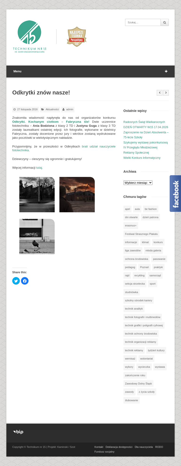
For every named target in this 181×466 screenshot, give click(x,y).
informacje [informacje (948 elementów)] (131, 242)
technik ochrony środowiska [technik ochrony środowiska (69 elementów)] (141, 333)
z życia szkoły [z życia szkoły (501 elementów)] (147, 391)
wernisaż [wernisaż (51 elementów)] (130, 358)
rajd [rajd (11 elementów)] (127, 275)
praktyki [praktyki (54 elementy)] (158, 267)
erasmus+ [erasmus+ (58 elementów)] (131, 225)
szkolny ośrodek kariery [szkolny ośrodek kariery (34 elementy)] (138, 300)
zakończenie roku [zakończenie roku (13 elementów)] (135, 375)
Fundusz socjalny (105, 451)
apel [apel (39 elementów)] (127, 209)
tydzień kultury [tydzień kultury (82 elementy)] (156, 350)
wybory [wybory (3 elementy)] (129, 366)
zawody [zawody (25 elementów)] (129, 391)
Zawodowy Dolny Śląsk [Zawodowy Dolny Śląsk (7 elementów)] (138, 383)
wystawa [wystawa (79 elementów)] (160, 366)
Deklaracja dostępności (119, 447)
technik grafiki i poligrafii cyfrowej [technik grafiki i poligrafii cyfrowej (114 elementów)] (144, 325)
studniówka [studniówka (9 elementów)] (131, 292)
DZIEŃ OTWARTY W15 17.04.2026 (145, 127)
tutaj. (39, 167)
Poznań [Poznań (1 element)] (144, 267)
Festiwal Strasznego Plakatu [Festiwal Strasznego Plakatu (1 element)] (141, 234)
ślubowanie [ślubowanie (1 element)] (131, 400)
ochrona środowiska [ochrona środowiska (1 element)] (136, 259)
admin (69, 109)
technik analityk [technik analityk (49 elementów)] (134, 308)
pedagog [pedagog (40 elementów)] (130, 267)
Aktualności (52, 109)
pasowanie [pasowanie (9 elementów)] (159, 259)
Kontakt (99, 447)
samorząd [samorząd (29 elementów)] (155, 275)
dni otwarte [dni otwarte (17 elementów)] (131, 217)
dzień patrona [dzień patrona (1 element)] (150, 217)
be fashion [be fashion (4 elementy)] (151, 209)
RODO (159, 447)
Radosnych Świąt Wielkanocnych (144, 122)
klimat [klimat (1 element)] (145, 242)
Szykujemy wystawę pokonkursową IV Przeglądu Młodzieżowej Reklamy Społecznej (145, 147)
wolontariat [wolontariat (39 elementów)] (146, 358)
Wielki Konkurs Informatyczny (141, 157)
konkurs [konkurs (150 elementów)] (158, 242)
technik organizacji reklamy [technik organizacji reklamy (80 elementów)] (140, 341)
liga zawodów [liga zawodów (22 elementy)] (133, 250)
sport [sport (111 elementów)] (152, 283)
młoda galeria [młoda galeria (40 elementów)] (153, 250)
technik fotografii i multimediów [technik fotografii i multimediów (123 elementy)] (142, 317)
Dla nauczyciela (144, 447)
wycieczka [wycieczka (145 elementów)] (144, 366)
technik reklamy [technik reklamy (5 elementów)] (134, 350)
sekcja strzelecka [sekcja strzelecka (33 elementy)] (135, 283)
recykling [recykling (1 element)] (139, 275)
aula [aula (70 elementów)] (137, 209)
